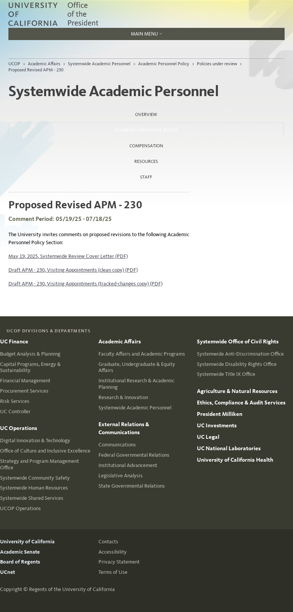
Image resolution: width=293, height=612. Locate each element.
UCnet (7, 572)
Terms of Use (112, 572)
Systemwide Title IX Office (226, 374)
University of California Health (235, 459)
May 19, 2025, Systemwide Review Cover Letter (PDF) (68, 256)
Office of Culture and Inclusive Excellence (45, 451)
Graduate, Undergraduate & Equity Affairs (136, 367)
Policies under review (217, 63)
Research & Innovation (123, 397)
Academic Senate (20, 552)
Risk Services (14, 401)
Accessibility (112, 552)
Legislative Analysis (120, 475)
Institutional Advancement (127, 465)
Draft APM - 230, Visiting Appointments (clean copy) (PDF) (73, 270)
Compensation (146, 145)
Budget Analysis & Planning (30, 354)
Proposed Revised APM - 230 (35, 69)
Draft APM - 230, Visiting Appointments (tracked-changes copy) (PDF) (85, 283)
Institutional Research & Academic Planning (136, 383)
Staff (146, 177)
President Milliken (219, 414)
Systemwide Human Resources (34, 488)
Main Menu (85, 35)
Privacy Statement (119, 562)
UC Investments (217, 425)
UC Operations (18, 428)
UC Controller (15, 411)
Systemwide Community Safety (35, 478)
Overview (146, 114)
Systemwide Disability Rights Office (237, 364)
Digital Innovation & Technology (35, 440)
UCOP (14, 63)
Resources (146, 161)
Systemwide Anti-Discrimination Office (240, 354)
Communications (117, 444)
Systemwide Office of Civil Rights (238, 341)
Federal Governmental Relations (133, 455)
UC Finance (14, 341)
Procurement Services (24, 391)
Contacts (108, 541)
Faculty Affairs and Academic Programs (141, 354)
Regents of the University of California (72, 589)
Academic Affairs (44, 63)
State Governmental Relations (131, 486)
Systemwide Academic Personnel (99, 63)
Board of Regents (20, 562)
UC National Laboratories (229, 448)
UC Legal (208, 436)
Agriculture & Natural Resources (237, 391)
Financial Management (25, 380)
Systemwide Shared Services (31, 498)
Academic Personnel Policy (163, 63)
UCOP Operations (20, 508)
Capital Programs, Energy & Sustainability (30, 367)
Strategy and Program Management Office (39, 464)
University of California (27, 541)
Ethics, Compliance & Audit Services (241, 402)
